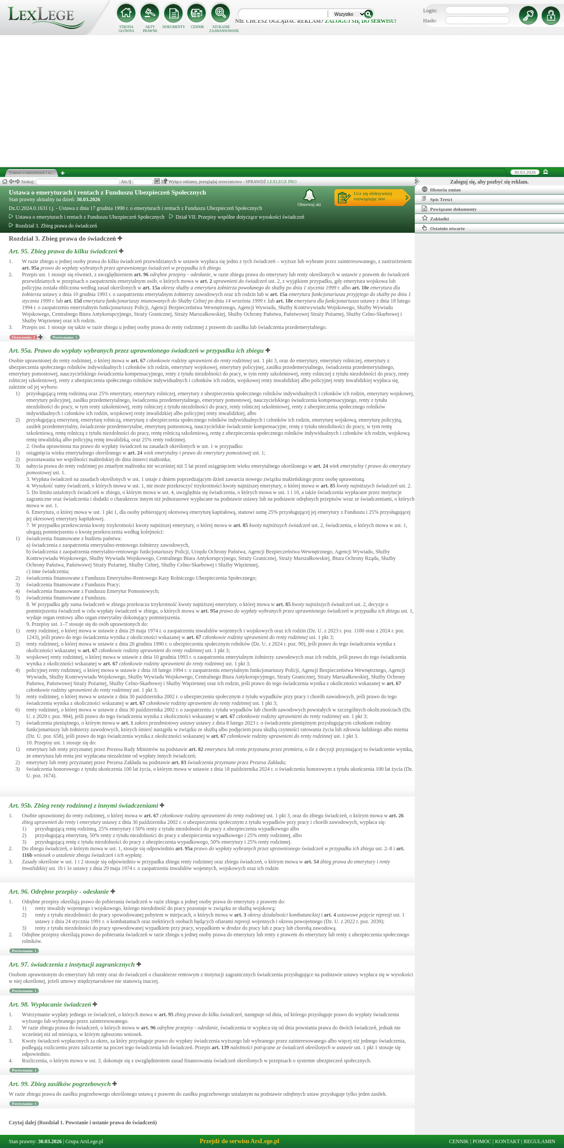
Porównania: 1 (65, 337)
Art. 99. (60, 1083)
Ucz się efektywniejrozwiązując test (373, 196)
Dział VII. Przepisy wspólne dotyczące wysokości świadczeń (236, 217)
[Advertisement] (282, 101)
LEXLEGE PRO (282, 181)
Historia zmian (441, 189)
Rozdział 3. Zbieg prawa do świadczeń (53, 226)
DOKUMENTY (173, 27)
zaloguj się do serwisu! (360, 21)
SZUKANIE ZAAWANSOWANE (221, 29)
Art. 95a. (137, 350)
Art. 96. (60, 891)
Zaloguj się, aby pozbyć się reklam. (489, 182)
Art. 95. (64, 251)
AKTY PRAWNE (150, 29)
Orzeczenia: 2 (23, 337)
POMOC (482, 1141)
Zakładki (435, 218)
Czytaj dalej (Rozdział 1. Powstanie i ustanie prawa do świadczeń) (83, 1122)
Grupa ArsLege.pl (84, 1141)
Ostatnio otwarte (443, 228)
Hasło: (430, 21)
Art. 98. (51, 1004)
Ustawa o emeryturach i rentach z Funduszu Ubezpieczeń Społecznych (107, 192)
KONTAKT (507, 1141)
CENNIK (197, 27)
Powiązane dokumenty (449, 209)
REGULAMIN (539, 1141)
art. (30, 268)
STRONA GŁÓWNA (126, 29)
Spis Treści (437, 199)
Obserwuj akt (309, 198)
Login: (430, 10)
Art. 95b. (84, 805)
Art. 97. (73, 964)
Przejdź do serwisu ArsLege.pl (239, 1141)
